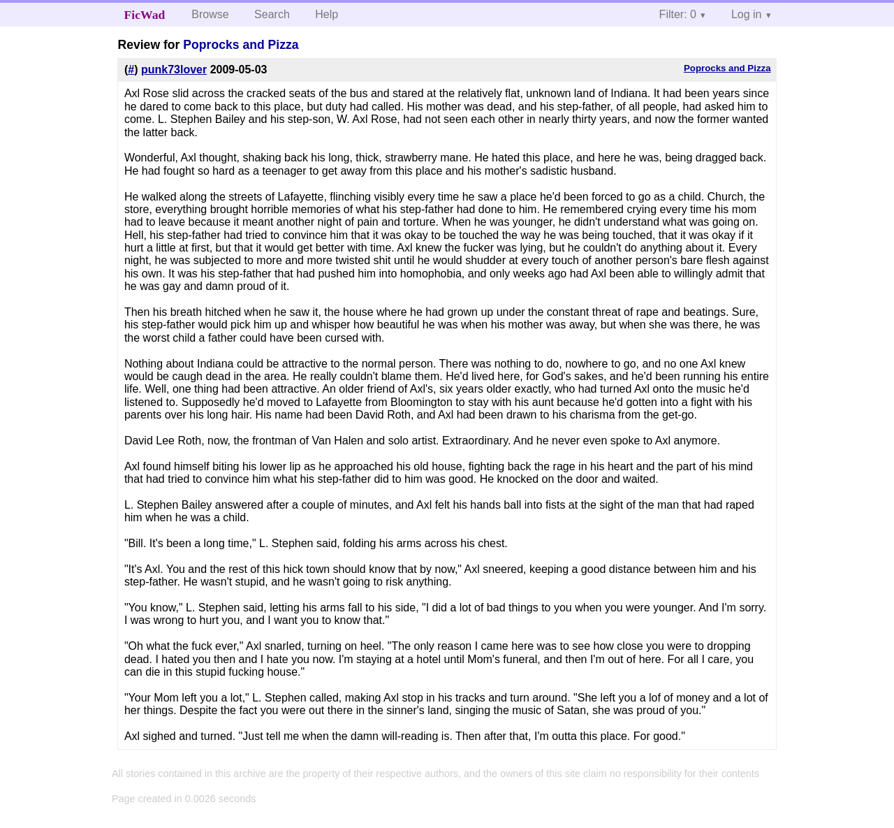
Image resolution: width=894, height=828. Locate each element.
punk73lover (174, 69)
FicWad (145, 15)
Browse (209, 14)
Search (272, 14)
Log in (746, 14)
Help (326, 14)
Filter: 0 (677, 14)
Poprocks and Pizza (240, 45)
